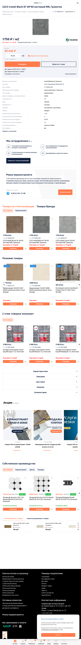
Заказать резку (62, 212)
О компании (45, 576)
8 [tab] (69, 304)
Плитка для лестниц (9, 588)
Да (45, 148)
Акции (43, 588)
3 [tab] (63, 304)
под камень (57, 128)
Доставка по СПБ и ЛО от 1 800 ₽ (15, 89)
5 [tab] (65, 304)
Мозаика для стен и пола (10, 595)
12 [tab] (74, 304)
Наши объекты (46, 595)
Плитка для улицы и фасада (11, 586)
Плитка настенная (8, 576)
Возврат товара (47, 586)
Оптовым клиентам (12, 600)
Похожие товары (20, 11)
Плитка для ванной (8, 590)
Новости (44, 590)
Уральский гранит (50, 110)
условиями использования (49, 629)
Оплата (44, 583)
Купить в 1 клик (58, 84)
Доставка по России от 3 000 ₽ (14, 92)
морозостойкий (49, 145)
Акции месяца (7, 14)
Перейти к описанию (9, 151)
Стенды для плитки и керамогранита (14, 605)
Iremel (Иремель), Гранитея (52, 101)
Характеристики (8, 11)
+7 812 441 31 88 (47, 613)
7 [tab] (68, 304)
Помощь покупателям (52, 573)
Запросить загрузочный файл (22, 181)
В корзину (22, 84)
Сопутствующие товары (36, 11)
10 (45, 119)
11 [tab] (73, 304)
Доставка (45, 581)
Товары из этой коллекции (18, 226)
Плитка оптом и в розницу (15, 573)
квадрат (47, 131)
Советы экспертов (48, 593)
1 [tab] (60, 304)
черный (46, 122)
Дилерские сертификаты (10, 608)
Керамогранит (48, 113)
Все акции (18, 429)
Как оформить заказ (48, 579)
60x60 (46, 116)
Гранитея (60, 110)
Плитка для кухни (8, 593)
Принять (58, 635)
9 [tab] (70, 304)
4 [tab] (64, 304)
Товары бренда (46, 226)
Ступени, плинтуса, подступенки (13, 581)
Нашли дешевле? (70, 94)
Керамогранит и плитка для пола (13, 579)
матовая (47, 125)
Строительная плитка (9, 583)
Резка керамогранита (13, 615)
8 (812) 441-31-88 (18, 213)
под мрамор (48, 128)
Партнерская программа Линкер (12, 603)
